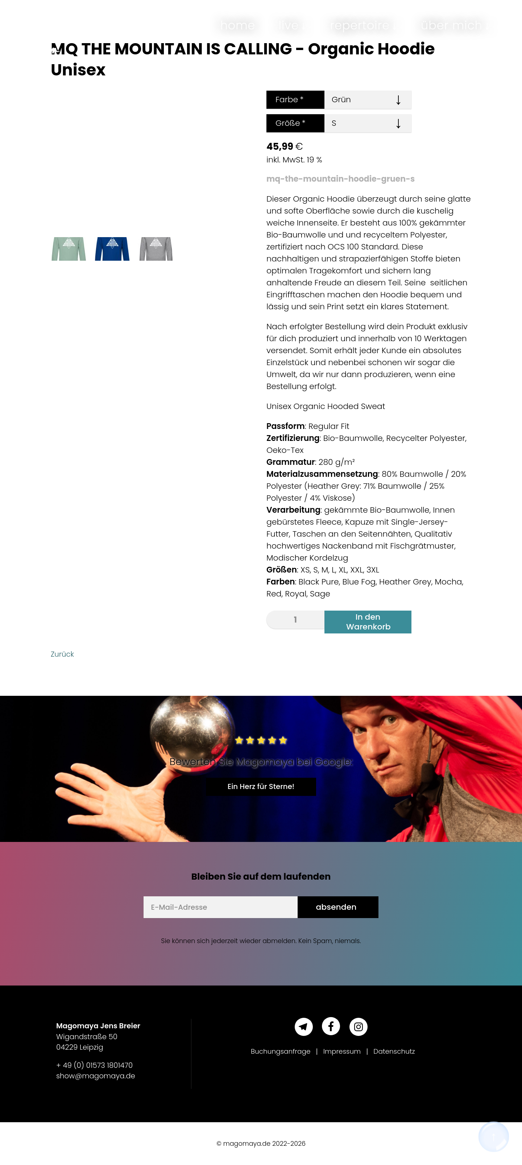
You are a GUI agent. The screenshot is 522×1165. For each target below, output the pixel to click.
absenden (336, 907)
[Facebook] (331, 1026)
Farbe (285, 99)
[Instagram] (358, 1027)
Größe (286, 123)
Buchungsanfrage (278, 1051)
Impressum (342, 1051)
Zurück (63, 654)
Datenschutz (398, 1051)
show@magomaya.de (95, 1076)
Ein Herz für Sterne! (261, 786)
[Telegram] (304, 1027)
